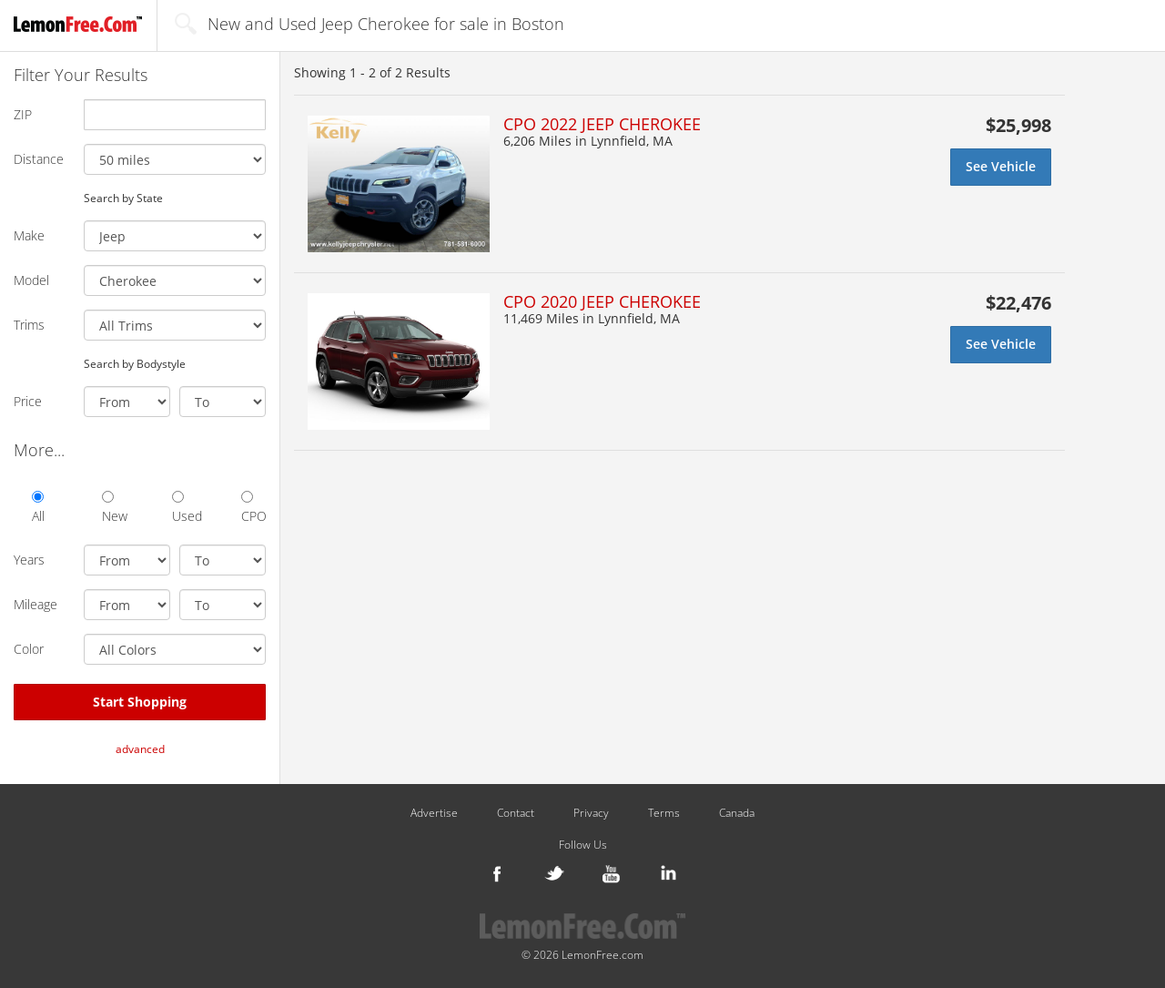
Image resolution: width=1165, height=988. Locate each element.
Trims (29, 324)
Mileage (35, 604)
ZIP (23, 114)
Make (29, 235)
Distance (39, 159)
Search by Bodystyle (135, 363)
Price (28, 401)
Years (29, 559)
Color (29, 648)
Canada (737, 813)
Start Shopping (140, 701)
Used (184, 508)
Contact (515, 813)
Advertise (434, 813)
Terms (664, 813)
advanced (140, 749)
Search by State (123, 197)
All (38, 508)
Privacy (591, 813)
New (114, 508)
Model (31, 280)
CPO (253, 508)
